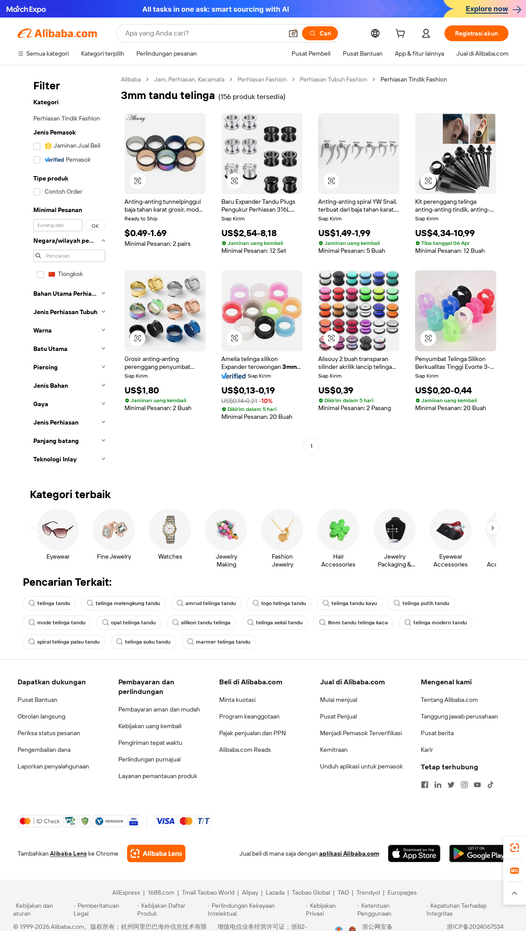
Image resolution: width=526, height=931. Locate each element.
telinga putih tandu (421, 603)
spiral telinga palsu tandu (64, 641)
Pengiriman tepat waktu (150, 742)
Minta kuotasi (237, 699)
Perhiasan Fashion (262, 79)
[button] (293, 33)
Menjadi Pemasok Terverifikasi (361, 732)
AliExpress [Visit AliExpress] (126, 892)
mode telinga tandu (56, 622)
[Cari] (320, 33)
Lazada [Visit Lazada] (275, 892)
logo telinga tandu (279, 603)
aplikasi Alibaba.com (349, 853)
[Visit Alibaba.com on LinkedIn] (438, 785)
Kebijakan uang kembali (149, 725)
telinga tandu (49, 603)
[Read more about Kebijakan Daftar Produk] (171, 909)
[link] (514, 847)
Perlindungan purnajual (149, 759)
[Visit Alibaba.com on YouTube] (477, 785)
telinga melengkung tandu (123, 603)
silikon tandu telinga (201, 622)
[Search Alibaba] (203, 33)
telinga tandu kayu (350, 603)
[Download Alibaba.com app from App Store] (414, 853)
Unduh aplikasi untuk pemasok (361, 766)
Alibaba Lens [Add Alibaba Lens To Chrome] (68, 853)
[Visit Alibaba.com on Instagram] (464, 785)
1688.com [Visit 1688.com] (161, 892)
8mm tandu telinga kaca (353, 622)
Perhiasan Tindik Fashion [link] (413, 79)
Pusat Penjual (338, 716)
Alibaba (131, 79)
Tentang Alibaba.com (449, 699)
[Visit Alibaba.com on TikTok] (490, 785)
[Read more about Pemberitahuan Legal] (104, 909)
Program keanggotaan (249, 716)
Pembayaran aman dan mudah (159, 709)
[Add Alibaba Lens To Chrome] (156, 853)
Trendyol (368, 892)
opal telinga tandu (129, 622)
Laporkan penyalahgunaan (53, 766)
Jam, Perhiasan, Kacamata (189, 79)
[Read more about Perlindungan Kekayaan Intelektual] (255, 909)
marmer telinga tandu (218, 641)
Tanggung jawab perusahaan (459, 716)
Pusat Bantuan (37, 699)
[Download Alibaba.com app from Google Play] (478, 853)
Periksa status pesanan (49, 732)
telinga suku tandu (143, 641)
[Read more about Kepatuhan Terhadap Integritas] (469, 909)
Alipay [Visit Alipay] (250, 892)
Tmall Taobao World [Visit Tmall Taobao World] (208, 892)
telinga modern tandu (436, 622)
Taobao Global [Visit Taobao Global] (311, 892)
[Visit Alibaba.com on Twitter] (451, 785)
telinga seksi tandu (274, 622)
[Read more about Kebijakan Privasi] (330, 909)
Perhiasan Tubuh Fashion (333, 79)
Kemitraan (334, 749)
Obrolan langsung (41, 716)
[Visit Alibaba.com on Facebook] (425, 785)
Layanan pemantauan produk (157, 775)
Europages (402, 892)
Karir (427, 749)
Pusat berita (437, 732)
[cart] (402, 34)
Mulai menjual (338, 699)
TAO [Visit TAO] (343, 892)
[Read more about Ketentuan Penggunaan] (390, 909)
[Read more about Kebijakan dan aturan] (42, 909)
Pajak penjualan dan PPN (252, 732)
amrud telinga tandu (206, 603)
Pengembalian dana (44, 749)
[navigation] (66, 272)
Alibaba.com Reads (245, 749)
